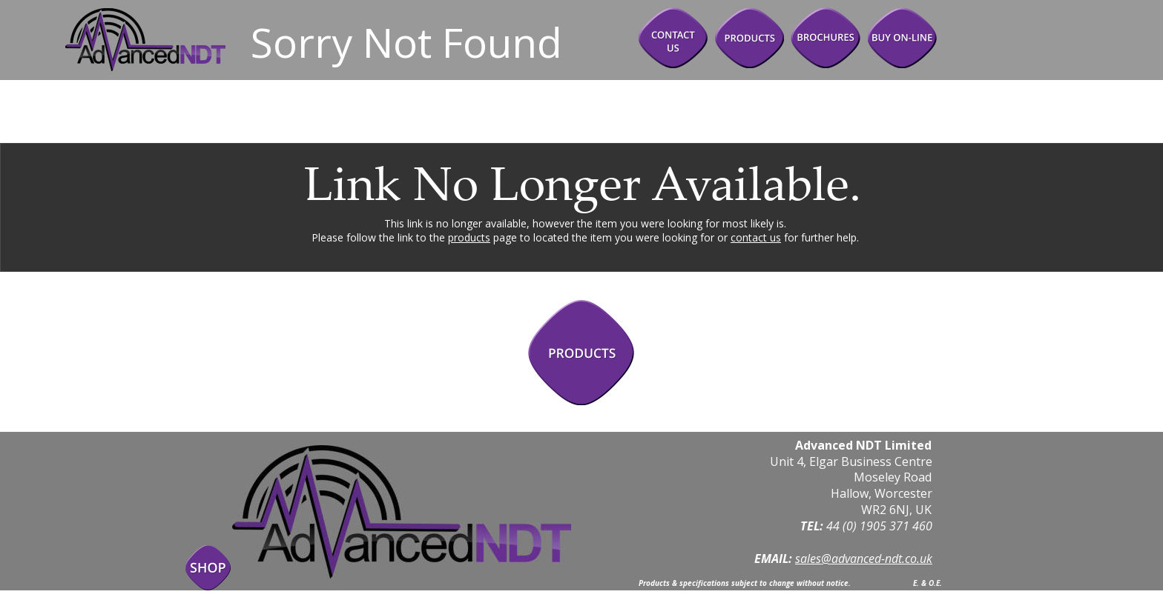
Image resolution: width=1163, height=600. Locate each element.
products (469, 237)
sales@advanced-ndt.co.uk (863, 558)
